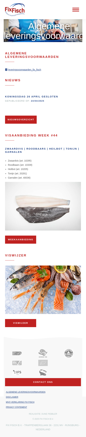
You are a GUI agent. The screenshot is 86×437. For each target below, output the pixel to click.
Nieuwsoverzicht (21, 119)
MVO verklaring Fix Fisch (20, 402)
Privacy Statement (16, 407)
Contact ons (43, 382)
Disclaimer (12, 397)
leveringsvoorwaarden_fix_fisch (24, 69)
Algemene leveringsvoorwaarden (25, 392)
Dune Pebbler (49, 414)
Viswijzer (20, 323)
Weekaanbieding (20, 239)
